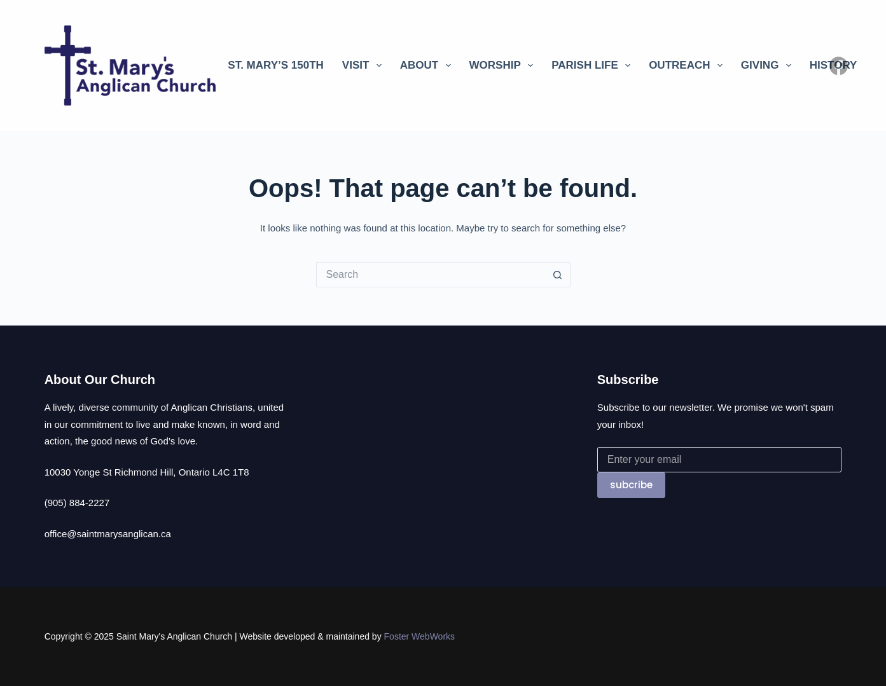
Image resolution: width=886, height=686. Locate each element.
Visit (364, 65)
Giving (768, 65)
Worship (504, 65)
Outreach (688, 65)
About (428, 65)
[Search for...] (430, 274)
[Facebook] (838, 66)
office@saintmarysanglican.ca (108, 533)
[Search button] (558, 274)
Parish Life (593, 65)
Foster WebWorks (419, 636)
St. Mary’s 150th (276, 65)
